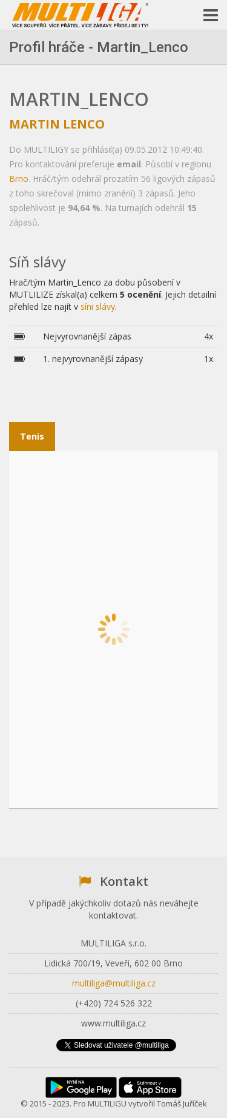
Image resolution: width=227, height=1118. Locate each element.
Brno (18, 178)
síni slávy (98, 306)
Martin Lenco (57, 124)
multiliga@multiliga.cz (114, 983)
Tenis (32, 436)
